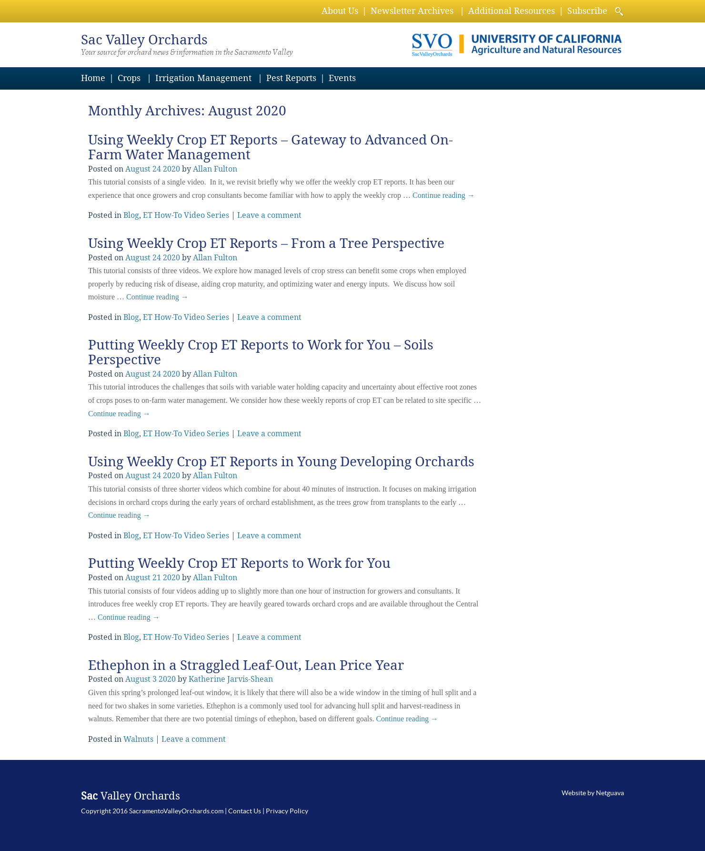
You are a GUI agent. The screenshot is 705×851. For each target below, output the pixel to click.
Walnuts (138, 739)
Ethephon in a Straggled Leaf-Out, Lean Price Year (246, 665)
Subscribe (587, 10)
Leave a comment (269, 215)
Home (93, 77)
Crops (129, 77)
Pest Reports (291, 77)
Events (342, 77)
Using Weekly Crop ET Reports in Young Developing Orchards (281, 461)
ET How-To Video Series (186, 215)
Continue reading (444, 195)
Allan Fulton (215, 169)
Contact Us (244, 811)
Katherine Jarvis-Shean (231, 679)
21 (156, 578)
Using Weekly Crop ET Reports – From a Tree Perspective (266, 243)
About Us (340, 10)
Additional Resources (511, 10)
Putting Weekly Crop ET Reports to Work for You (239, 563)
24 (156, 169)
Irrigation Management (203, 77)
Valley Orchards (144, 39)
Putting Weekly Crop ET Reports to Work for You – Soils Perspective (260, 352)
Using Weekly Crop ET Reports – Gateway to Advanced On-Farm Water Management (270, 147)
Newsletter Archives (412, 10)
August (138, 169)
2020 (171, 169)
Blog (131, 215)
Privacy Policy (287, 811)
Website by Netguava (593, 793)
